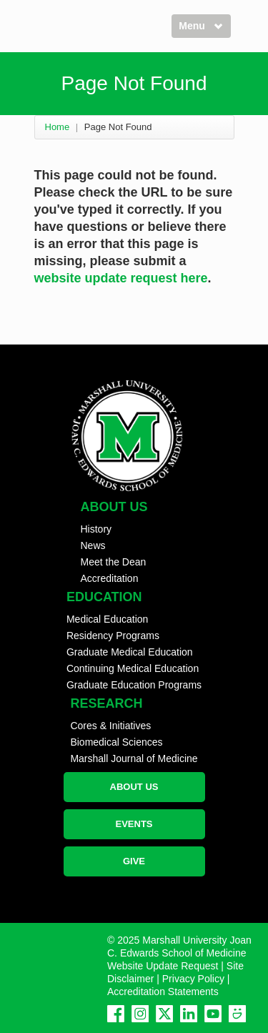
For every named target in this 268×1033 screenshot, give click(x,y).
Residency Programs (112, 635)
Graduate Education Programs (134, 685)
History (96, 529)
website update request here (121, 278)
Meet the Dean (114, 562)
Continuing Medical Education (132, 668)
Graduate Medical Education (129, 652)
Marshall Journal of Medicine (133, 758)
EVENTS (133, 824)
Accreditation (110, 578)
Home (57, 127)
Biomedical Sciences (116, 742)
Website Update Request (162, 966)
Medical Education (107, 619)
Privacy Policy (193, 978)
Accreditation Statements (163, 991)
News (93, 545)
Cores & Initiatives (110, 725)
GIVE (134, 861)
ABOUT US (134, 786)
